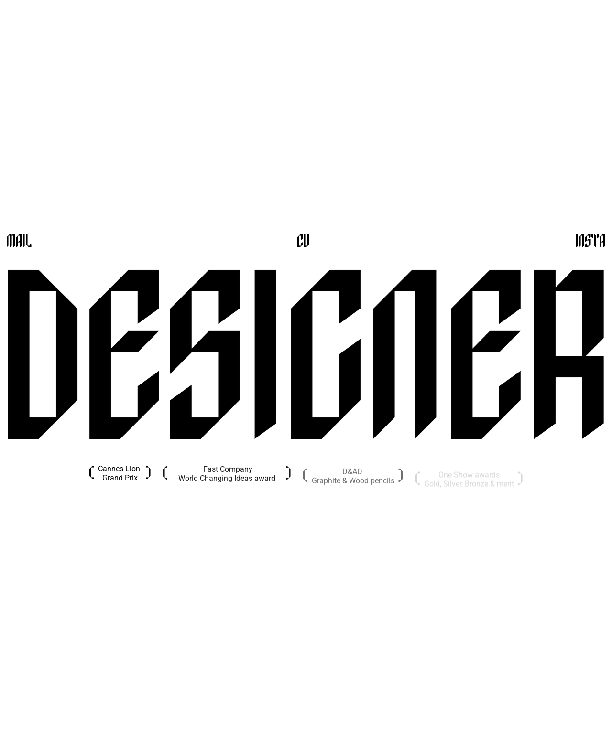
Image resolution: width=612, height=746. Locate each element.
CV (303, 242)
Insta (591, 242)
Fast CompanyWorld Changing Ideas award (226, 476)
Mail (19, 242)
